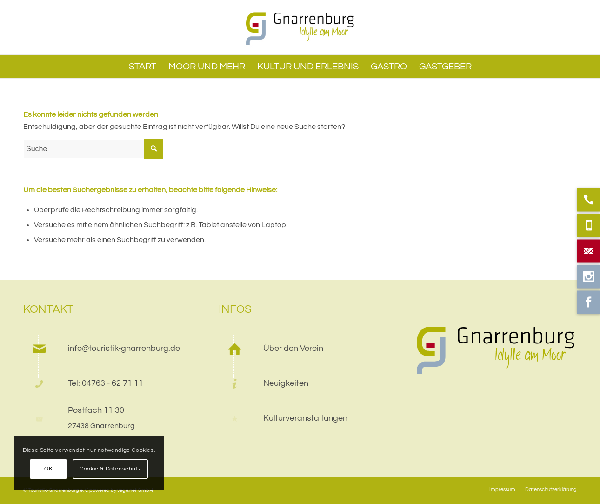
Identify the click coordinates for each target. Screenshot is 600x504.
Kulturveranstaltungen (305, 418)
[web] (300, 27)
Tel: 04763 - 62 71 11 (105, 383)
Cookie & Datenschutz (110, 469)
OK (48, 469)
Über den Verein (293, 348)
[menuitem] (142, 66)
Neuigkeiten (285, 383)
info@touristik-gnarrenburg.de (124, 348)
